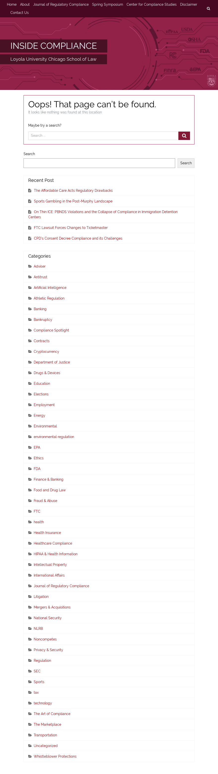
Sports (39, 682)
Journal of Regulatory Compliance (61, 4)
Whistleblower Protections (55, 756)
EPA (37, 447)
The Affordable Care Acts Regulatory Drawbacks (73, 191)
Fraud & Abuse (45, 501)
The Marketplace (47, 724)
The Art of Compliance (52, 714)
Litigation (41, 597)
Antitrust (40, 277)
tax (36, 692)
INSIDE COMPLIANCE (53, 46)
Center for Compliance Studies (152, 4)
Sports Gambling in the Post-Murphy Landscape (73, 201)
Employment (44, 405)
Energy (39, 415)
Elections (41, 394)
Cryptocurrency (46, 352)
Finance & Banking (48, 479)
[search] (208, 9)
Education (42, 384)
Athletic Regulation (49, 298)
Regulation (42, 661)
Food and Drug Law (50, 490)
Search (29, 154)
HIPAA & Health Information (56, 554)
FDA (37, 469)
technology (43, 703)
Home (12, 4)
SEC (37, 671)
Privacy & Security (48, 650)
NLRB (38, 629)
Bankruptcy (43, 320)
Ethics (39, 458)
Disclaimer (188, 4)
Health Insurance (47, 533)
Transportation (45, 735)
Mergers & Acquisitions (52, 607)
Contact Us (19, 13)
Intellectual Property (50, 565)
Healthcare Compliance (53, 543)
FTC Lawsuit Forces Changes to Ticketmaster (71, 228)
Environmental (45, 426)
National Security (48, 618)
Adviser (40, 266)
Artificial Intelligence (50, 288)
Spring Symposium (107, 4)
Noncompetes (45, 639)
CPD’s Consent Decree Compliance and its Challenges (78, 238)
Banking (40, 309)
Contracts (42, 341)
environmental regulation (54, 437)
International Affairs (49, 575)
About (25, 4)
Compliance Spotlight (51, 330)
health (39, 522)
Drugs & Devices (47, 373)
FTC (37, 511)
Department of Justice (52, 362)
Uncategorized (46, 746)
